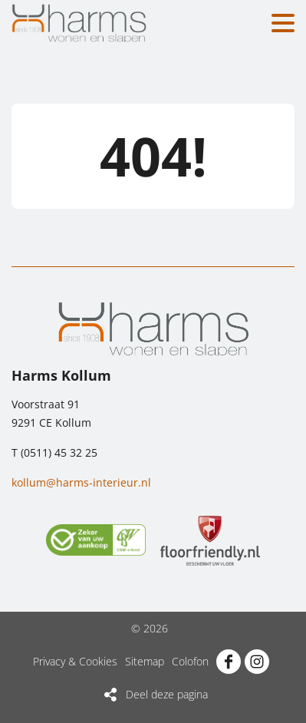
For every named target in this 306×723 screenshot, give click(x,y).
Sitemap (144, 661)
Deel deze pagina (167, 694)
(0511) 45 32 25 (59, 452)
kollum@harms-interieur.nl (81, 482)
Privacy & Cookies (75, 661)
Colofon (190, 661)
